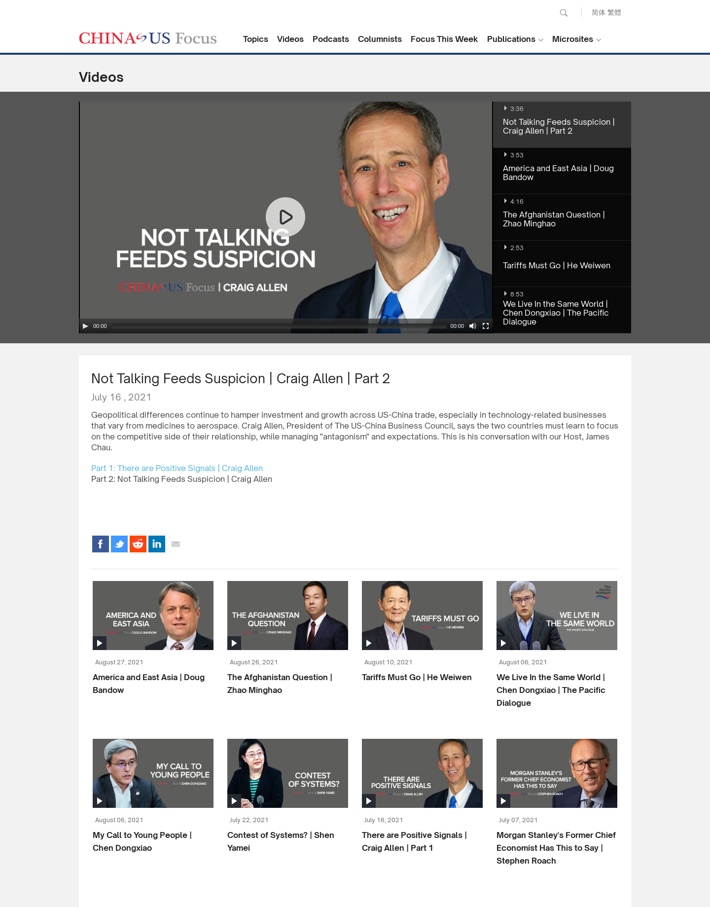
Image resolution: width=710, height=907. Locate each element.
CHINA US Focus (148, 38)
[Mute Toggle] (473, 326)
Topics (255, 39)
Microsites (572, 39)
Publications (511, 39)
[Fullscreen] (486, 326)
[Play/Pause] (85, 326)
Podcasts (331, 39)
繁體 (614, 12)
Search (563, 13)
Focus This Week (444, 39)
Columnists (380, 39)
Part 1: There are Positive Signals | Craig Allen (177, 468)
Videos (290, 39)
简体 (598, 12)
